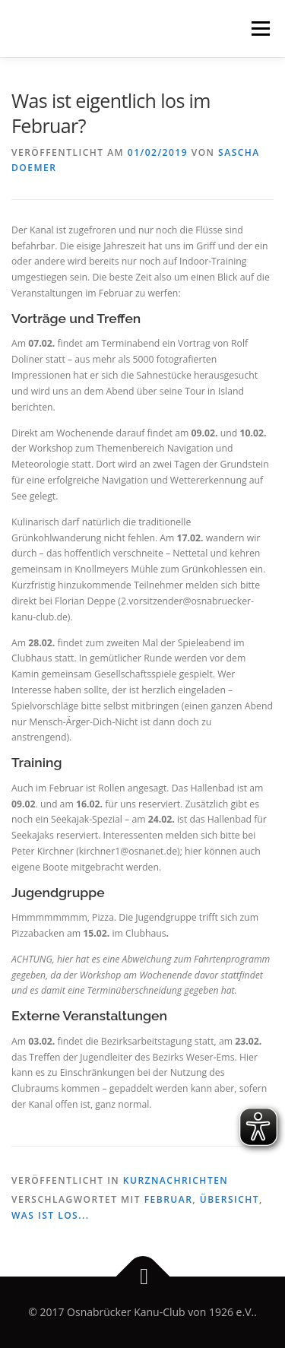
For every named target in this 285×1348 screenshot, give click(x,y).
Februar (168, 1199)
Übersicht (229, 1199)
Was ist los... (50, 1215)
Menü (259, 28)
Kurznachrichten (175, 1180)
